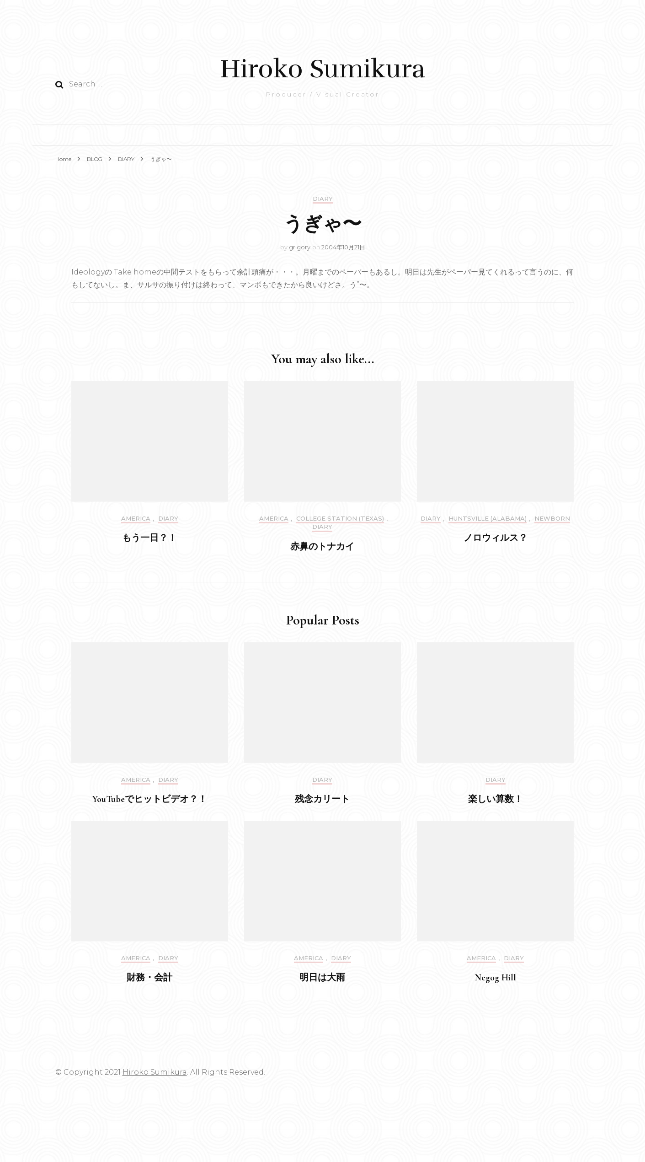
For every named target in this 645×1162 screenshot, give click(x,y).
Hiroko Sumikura (322, 69)
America (135, 518)
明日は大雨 (322, 977)
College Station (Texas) (340, 518)
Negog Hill (495, 977)
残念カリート (322, 799)
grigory (299, 247)
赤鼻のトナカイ (322, 546)
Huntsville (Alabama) (487, 518)
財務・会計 (149, 977)
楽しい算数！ (495, 799)
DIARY (323, 198)
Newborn (552, 518)
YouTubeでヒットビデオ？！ (149, 799)
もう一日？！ (149, 538)
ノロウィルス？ (496, 538)
